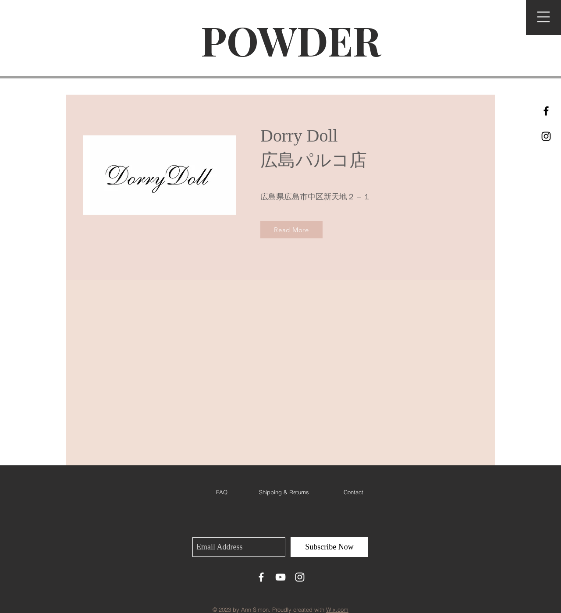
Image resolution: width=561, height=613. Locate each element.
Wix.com (337, 609)
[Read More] (291, 229)
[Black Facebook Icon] (546, 111)
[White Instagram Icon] (300, 577)
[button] (543, 17)
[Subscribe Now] (329, 547)
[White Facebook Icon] (261, 577)
